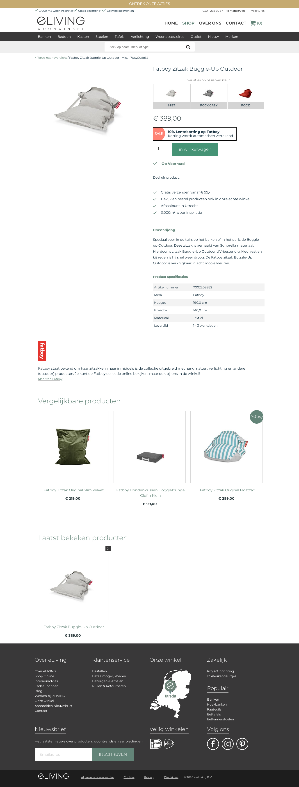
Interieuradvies (46, 681)
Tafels (119, 36)
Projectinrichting (220, 671)
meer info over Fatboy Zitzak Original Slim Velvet (73, 445)
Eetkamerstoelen (220, 719)
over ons (210, 23)
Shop (188, 23)
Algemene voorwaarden (97, 777)
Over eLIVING (45, 671)
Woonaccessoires (169, 36)
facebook (213, 744)
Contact (236, 23)
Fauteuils (214, 709)
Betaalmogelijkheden (109, 676)
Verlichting (140, 36)
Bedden (64, 36)
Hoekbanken (217, 704)
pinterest (242, 744)
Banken (44, 36)
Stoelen (102, 36)
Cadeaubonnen (46, 686)
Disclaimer (171, 777)
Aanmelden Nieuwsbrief (53, 706)
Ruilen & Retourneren (109, 686)
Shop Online (44, 676)
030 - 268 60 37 (213, 10)
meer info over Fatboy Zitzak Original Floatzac (226, 445)
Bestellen (99, 671)
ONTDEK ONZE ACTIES (149, 4)
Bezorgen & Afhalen (107, 681)
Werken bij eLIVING (50, 696)
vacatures (258, 10)
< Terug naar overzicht (51, 57)
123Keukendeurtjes (221, 676)
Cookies (129, 777)
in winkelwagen (195, 149)
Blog (38, 691)
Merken (231, 36)
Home (171, 23)
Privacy (149, 777)
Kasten (83, 36)
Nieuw (213, 36)
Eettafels (214, 714)
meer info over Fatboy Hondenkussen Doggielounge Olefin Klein (149, 445)
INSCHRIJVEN (113, 754)
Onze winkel (44, 701)
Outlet (196, 36)
